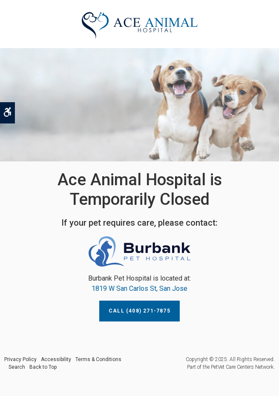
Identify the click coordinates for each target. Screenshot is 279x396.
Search (17, 367)
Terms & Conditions (98, 359)
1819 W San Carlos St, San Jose (139, 288)
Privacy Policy (20, 359)
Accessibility (56, 359)
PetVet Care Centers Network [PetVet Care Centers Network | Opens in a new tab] (242, 367)
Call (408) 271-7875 (139, 311)
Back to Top (43, 367)
